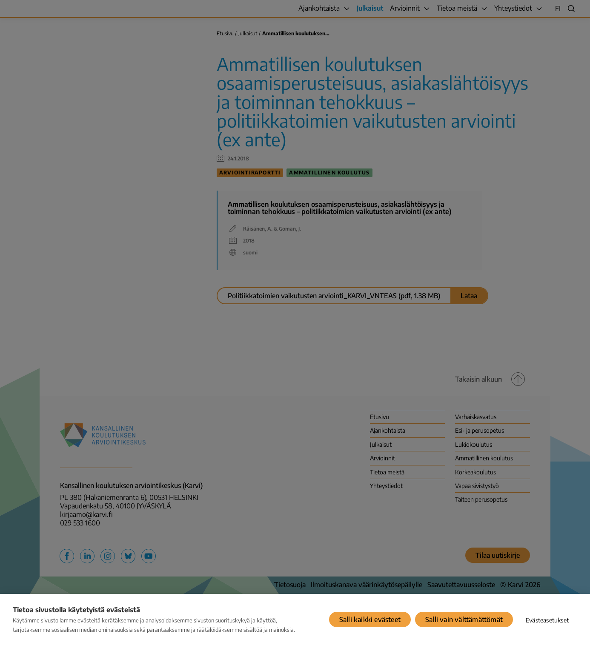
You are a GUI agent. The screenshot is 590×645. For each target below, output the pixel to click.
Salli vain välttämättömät (464, 619)
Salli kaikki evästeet (370, 619)
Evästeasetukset (547, 620)
